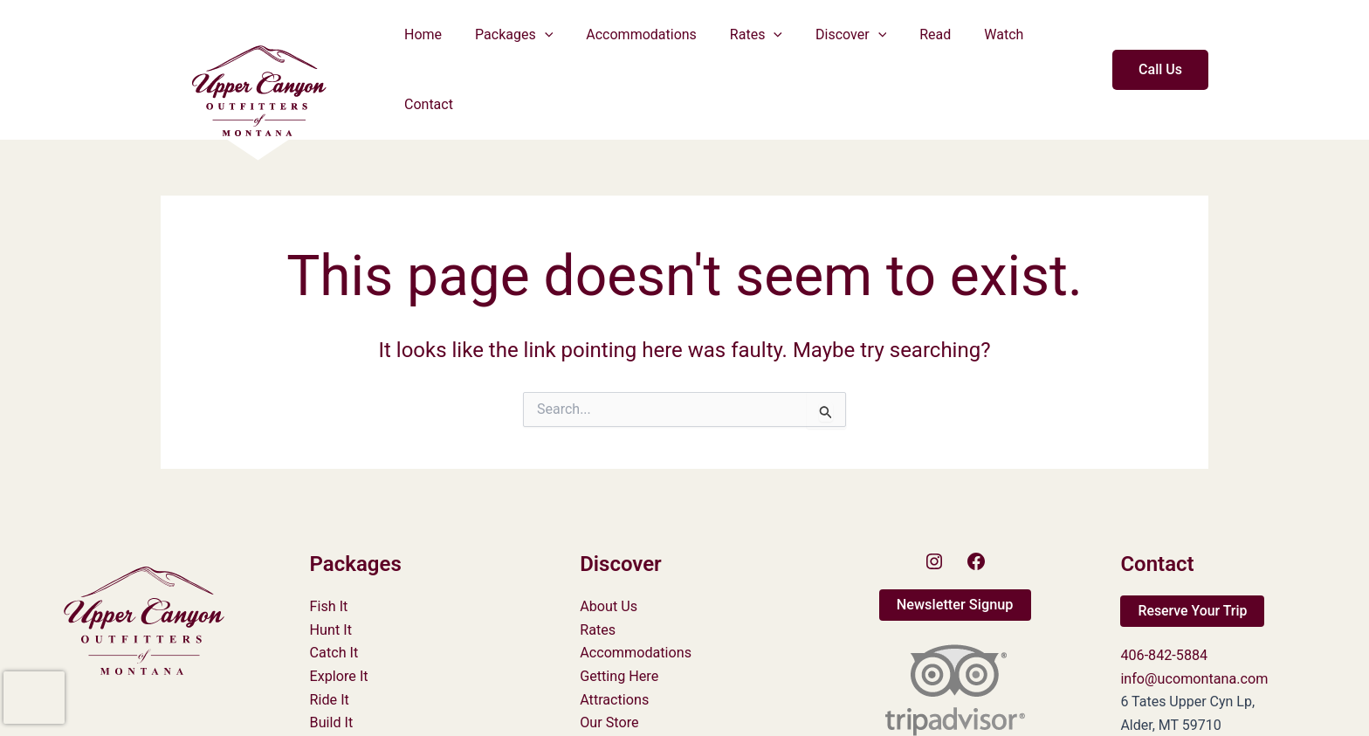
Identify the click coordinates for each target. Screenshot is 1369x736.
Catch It (334, 597)
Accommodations (643, 42)
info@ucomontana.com (1193, 623)
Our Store (609, 666)
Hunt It (331, 574)
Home (435, 42)
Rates (752, 43)
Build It (331, 666)
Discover (842, 43)
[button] (552, 43)
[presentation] (34, 697)
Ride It (329, 644)
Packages (521, 43)
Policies (604, 689)
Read (921, 42)
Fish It (328, 551)
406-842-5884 (1163, 600)
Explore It (339, 620)
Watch (984, 42)
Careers (604, 713)
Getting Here (618, 620)
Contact (1056, 42)
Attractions (614, 644)
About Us (608, 551)
